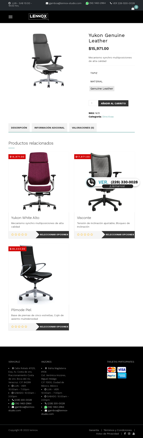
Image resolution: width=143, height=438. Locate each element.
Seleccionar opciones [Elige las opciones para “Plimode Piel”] (54, 326)
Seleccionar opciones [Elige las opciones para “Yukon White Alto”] (54, 234)
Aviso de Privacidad (107, 433)
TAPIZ (93, 73)
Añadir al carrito (113, 103)
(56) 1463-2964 (96, 3)
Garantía (94, 430)
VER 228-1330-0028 (122, 3)
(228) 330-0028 (22, 400)
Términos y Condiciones (118, 430)
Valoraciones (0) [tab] (83, 127)
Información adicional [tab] (49, 127)
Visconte (84, 218)
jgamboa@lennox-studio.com (63, 3)
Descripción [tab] (19, 127)
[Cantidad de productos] (93, 103)
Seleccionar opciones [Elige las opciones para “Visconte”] (120, 234)
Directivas (108, 116)
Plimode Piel (21, 310)
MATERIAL (96, 81)
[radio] (101, 88)
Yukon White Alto (25, 218)
